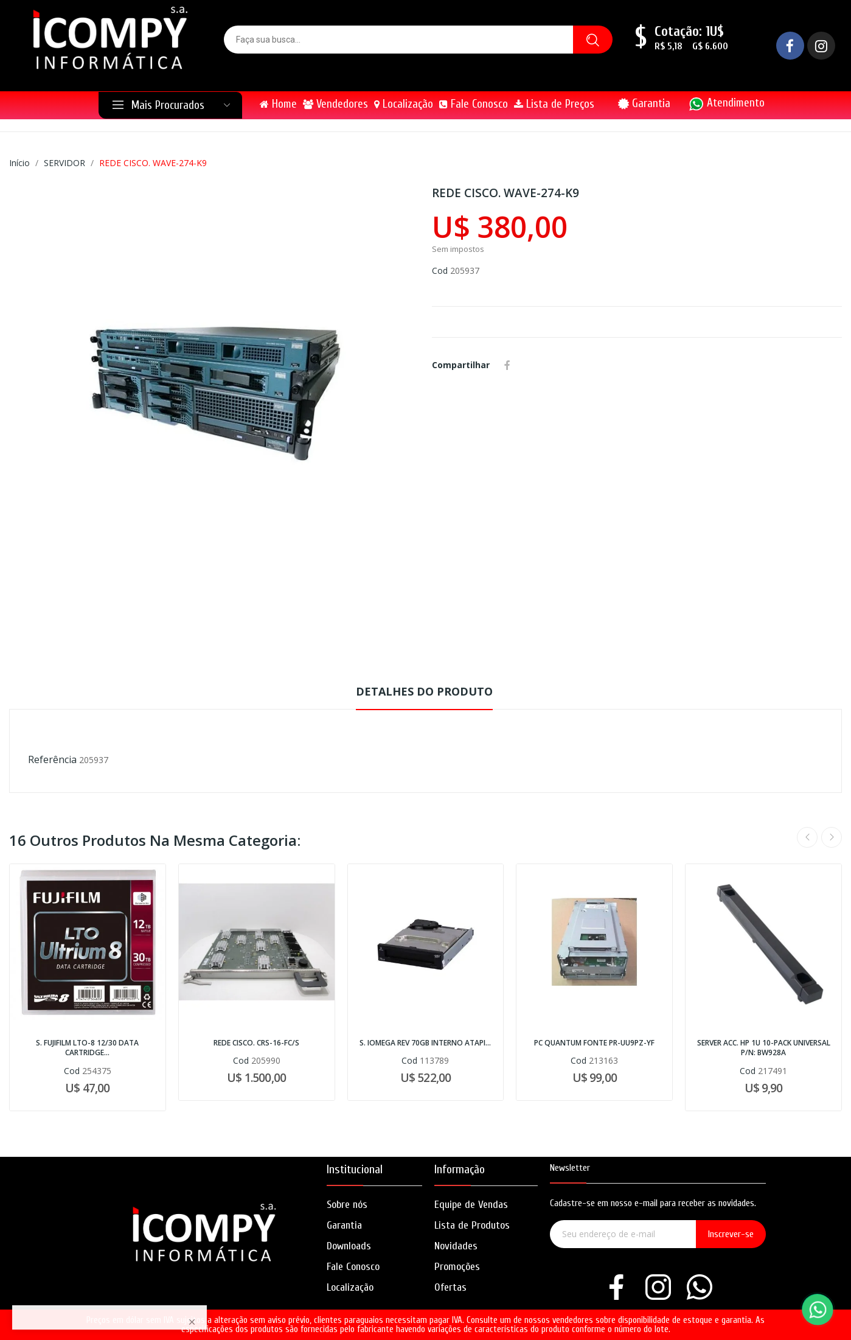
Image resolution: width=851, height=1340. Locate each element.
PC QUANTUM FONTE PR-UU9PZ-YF (594, 1043)
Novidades (456, 1246)
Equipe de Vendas (471, 1204)
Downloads (349, 1246)
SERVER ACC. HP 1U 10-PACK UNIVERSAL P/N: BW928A (763, 1048)
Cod (440, 270)
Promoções (457, 1266)
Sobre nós (347, 1204)
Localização (350, 1287)
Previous (807, 837)
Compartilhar (507, 365)
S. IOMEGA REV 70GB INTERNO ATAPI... (425, 1043)
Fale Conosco (353, 1266)
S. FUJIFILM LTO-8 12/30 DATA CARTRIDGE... (87, 1048)
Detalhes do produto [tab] (424, 691)
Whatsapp (525, 365)
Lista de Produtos (472, 1225)
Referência (52, 759)
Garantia (651, 103)
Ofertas (450, 1287)
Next (831, 837)
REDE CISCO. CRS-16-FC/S (256, 1043)
